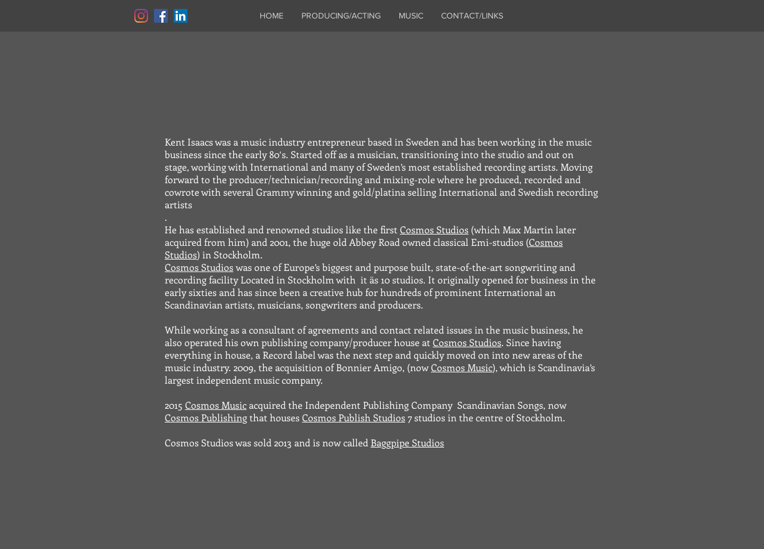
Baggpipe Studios (407, 442)
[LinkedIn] (180, 16)
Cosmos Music (461, 367)
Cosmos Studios (434, 229)
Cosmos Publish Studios (353, 417)
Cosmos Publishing (206, 417)
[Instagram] (141, 16)
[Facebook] (161, 16)
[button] (341, 16)
